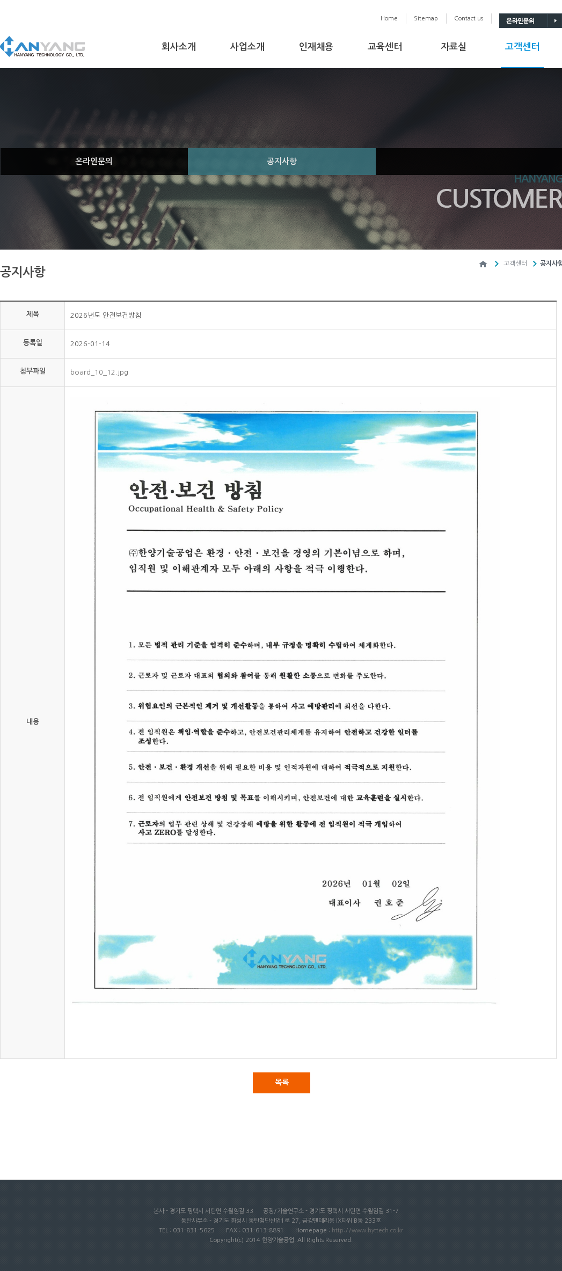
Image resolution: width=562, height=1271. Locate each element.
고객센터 (522, 47)
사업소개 (247, 47)
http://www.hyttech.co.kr (367, 1230)
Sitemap (426, 18)
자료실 (453, 47)
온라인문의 (94, 161)
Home (389, 18)
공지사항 (282, 161)
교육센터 (385, 47)
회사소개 (179, 47)
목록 (282, 1082)
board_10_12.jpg (99, 372)
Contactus (468, 18)
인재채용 (316, 47)
